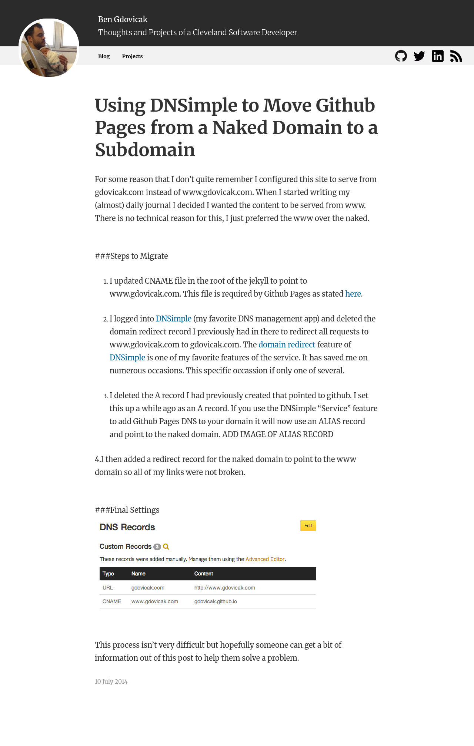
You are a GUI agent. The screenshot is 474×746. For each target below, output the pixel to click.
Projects (132, 56)
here (353, 293)
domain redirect (287, 344)
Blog (104, 56)
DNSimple (173, 318)
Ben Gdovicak (122, 19)
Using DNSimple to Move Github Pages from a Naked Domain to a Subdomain (236, 127)
